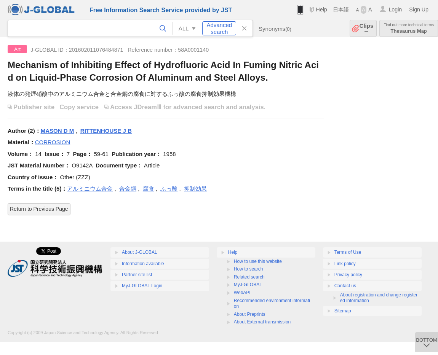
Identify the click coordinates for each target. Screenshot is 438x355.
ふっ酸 (168, 188)
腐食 (148, 188)
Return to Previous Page (39, 209)
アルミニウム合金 (90, 188)
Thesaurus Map (409, 28)
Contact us (345, 285)
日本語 (341, 9)
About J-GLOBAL (139, 252)
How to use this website (258, 261)
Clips (367, 28)
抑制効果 (195, 188)
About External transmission (262, 322)
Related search (249, 277)
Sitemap (342, 311)
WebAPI (242, 292)
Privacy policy (348, 274)
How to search (248, 269)
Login (395, 9)
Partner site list (137, 274)
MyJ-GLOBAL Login (142, 285)
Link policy (345, 263)
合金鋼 (127, 188)
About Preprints (249, 314)
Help (321, 9)
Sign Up (418, 9)
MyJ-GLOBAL (248, 284)
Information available (143, 263)
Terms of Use (347, 252)
